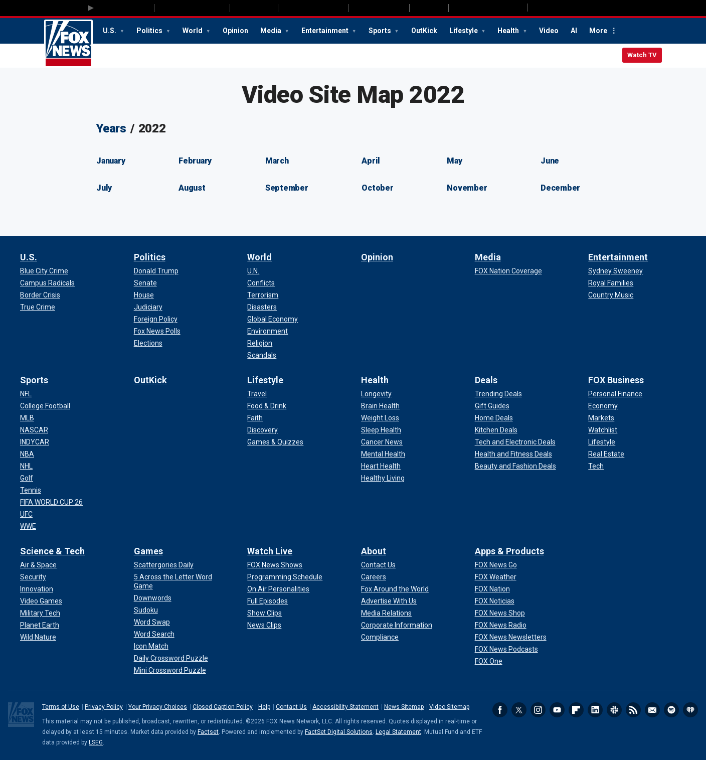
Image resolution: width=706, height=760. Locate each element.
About (373, 551)
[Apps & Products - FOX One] (488, 661)
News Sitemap (404, 706)
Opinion (235, 31)
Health (508, 31)
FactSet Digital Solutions (339, 731)
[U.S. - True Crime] (37, 307)
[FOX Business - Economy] (603, 406)
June (550, 161)
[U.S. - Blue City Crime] (44, 271)
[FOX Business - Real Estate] (606, 454)
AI (574, 31)
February (195, 161)
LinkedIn (595, 709)
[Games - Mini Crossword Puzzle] (170, 670)
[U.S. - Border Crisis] (40, 295)
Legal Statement (398, 731)
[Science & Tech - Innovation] (36, 589)
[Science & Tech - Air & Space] (38, 565)
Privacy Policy (104, 706)
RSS (633, 709)
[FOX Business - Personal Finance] (615, 394)
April (371, 161)
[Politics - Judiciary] (148, 307)
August (192, 188)
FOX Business (616, 380)
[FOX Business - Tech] (596, 466)
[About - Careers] (373, 577)
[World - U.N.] (253, 271)
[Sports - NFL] (26, 394)
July (104, 188)
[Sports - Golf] (26, 478)
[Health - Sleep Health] (381, 430)
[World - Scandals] (261, 355)
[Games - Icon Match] (151, 646)
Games (148, 551)
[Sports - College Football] (45, 406)
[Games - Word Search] (154, 634)
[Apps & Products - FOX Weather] (495, 577)
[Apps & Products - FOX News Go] (496, 565)
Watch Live (269, 551)
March (277, 161)
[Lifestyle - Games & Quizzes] (275, 442)
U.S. (110, 31)
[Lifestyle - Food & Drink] (266, 406)
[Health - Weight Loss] (380, 418)
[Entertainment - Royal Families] (610, 283)
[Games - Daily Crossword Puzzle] (171, 658)
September (286, 188)
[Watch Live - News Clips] (264, 625)
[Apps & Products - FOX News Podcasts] (506, 649)
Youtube (557, 709)
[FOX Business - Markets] (601, 418)
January (110, 161)
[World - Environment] (267, 331)
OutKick (424, 31)
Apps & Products (509, 551)
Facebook (499, 709)
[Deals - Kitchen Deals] (496, 430)
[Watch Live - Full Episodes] (267, 601)
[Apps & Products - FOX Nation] (492, 589)
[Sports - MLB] (27, 418)
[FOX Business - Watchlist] (602, 430)
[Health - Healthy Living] (383, 478)
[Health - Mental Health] (383, 454)
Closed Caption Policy (223, 706)
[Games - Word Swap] (152, 622)
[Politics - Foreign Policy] (156, 319)
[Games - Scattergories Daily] (164, 565)
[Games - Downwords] (152, 598)
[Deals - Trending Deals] (498, 394)
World (193, 31)
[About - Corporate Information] (396, 625)
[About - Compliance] (380, 637)
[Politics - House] (144, 295)
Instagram (538, 709)
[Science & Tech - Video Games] (41, 601)
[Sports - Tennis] (30, 490)
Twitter (518, 709)
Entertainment (325, 31)
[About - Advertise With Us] (389, 601)
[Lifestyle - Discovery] (262, 430)
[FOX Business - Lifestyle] (601, 442)
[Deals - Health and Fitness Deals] (513, 454)
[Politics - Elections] (148, 343)
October (377, 188)
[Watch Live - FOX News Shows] (274, 565)
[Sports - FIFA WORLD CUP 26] (51, 502)
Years (111, 128)
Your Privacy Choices (157, 706)
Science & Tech (52, 551)
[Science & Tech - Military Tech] (40, 613)
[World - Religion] (259, 343)
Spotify (671, 709)
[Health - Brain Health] (380, 406)
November (467, 188)
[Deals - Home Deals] (494, 418)
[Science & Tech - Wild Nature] (38, 637)
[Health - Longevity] (376, 394)
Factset (208, 731)
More (598, 31)
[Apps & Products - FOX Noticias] (494, 601)
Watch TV (642, 55)
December (560, 188)
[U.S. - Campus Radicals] (47, 283)
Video (549, 31)
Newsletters (652, 709)
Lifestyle (464, 31)
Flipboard (576, 709)
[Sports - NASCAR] (34, 430)
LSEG (96, 742)
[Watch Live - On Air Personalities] (278, 589)
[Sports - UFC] (26, 514)
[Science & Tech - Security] (33, 577)
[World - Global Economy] (272, 319)
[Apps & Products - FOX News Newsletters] (511, 637)
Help (264, 706)
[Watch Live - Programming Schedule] (284, 577)
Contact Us (291, 706)
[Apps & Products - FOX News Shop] (500, 613)
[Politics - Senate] (145, 283)
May (454, 161)
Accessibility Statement (345, 706)
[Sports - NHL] (26, 466)
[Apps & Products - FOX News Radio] (500, 625)
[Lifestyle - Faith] (255, 418)
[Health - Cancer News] (382, 442)
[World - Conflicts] (261, 283)
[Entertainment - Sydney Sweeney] (615, 271)
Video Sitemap (449, 706)
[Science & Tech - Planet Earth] (39, 625)
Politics (150, 31)
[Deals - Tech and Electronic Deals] (515, 442)
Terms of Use (60, 706)
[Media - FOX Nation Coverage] (508, 271)
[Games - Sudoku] (146, 610)
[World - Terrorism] (262, 295)
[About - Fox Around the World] (395, 589)
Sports (381, 31)
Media (271, 31)
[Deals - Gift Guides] (492, 406)
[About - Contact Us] (378, 565)
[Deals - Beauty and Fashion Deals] (515, 466)
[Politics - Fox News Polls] (157, 331)
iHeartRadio (690, 709)
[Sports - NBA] (27, 454)
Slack (614, 709)
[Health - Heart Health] (381, 466)
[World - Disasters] (262, 307)
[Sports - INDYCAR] (34, 442)
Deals (486, 380)
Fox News (68, 44)
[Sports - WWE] (28, 526)
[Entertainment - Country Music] (610, 295)
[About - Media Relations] (386, 613)
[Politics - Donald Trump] (156, 271)
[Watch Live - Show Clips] (264, 613)
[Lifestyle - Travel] (257, 394)
